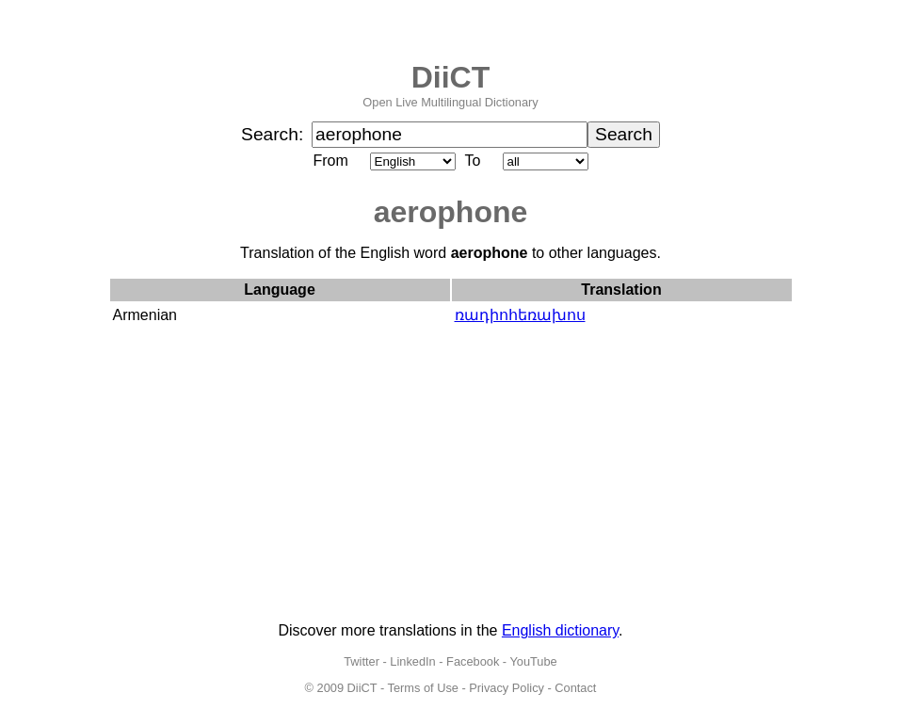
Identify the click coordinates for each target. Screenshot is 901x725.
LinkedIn (412, 661)
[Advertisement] (451, 475)
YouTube (532, 661)
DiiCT (451, 77)
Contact (575, 688)
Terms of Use (423, 688)
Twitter (361, 661)
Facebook (472, 661)
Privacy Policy (506, 688)
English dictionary (560, 630)
